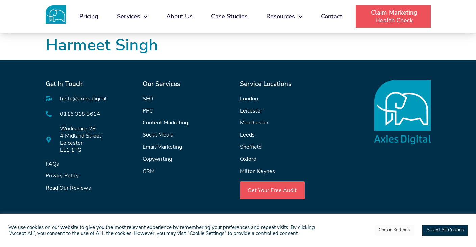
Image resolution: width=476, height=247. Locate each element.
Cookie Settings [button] (394, 230)
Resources (284, 16)
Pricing (88, 16)
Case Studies (229, 16)
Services (132, 16)
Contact (331, 16)
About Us (179, 16)
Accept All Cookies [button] (445, 230)
